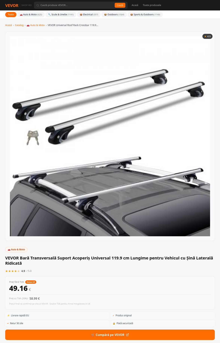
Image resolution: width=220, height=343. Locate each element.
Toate (11, 14)
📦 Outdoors (114, 14)
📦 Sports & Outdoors (145, 14)
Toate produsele (152, 5)
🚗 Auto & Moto (31, 14)
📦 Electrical (89, 14)
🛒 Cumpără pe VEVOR (164, 125)
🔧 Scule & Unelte (61, 14)
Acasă (135, 5)
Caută (120, 5)
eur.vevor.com (72, 335)
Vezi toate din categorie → (200, 222)
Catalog (19, 25)
